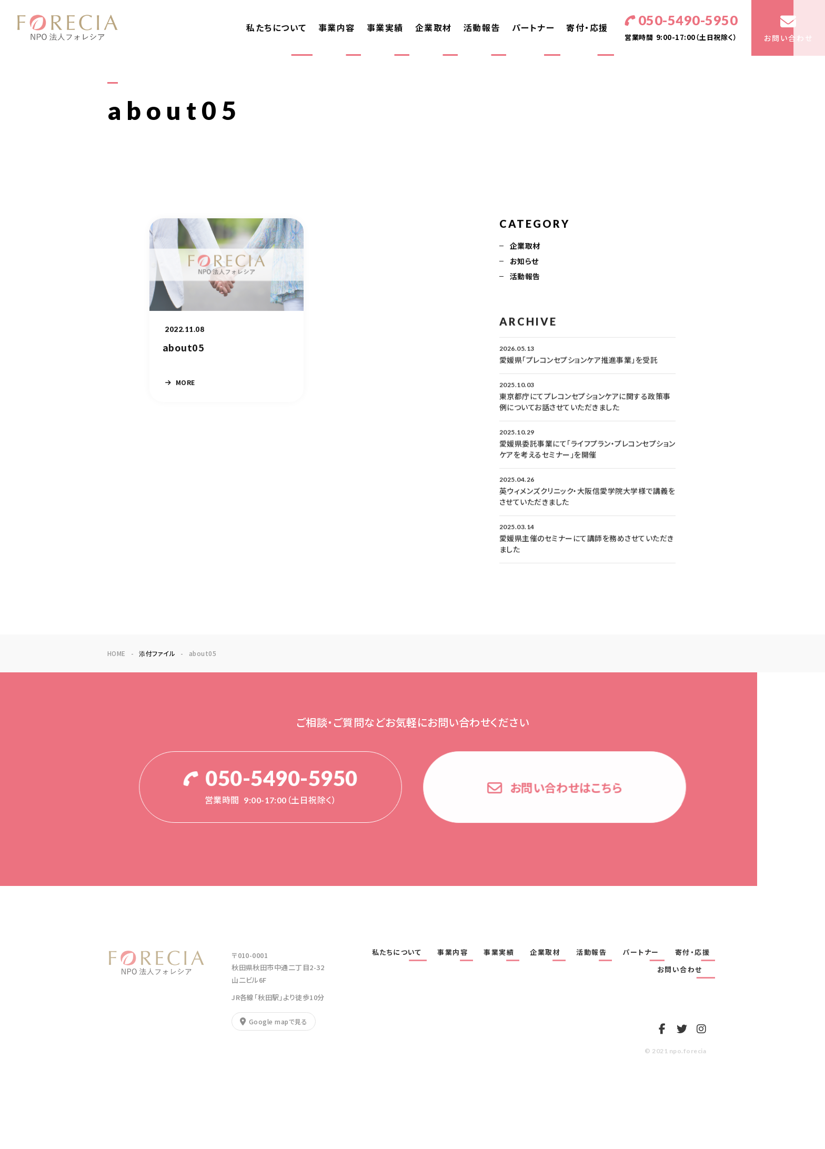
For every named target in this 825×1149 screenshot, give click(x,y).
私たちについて (276, 28)
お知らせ (524, 262)
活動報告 (482, 28)
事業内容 (336, 28)
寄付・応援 (587, 28)
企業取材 (433, 28)
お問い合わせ (683, 969)
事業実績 (385, 28)
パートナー (533, 28)
